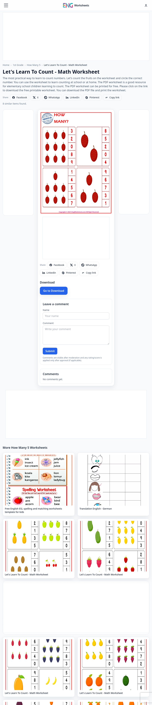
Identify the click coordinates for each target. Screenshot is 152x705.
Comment (48, 323)
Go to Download (53, 291)
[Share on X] (36, 97)
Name (46, 310)
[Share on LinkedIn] (72, 97)
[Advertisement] (76, 35)
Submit (50, 351)
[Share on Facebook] (19, 97)
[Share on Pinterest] (92, 97)
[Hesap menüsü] (146, 5)
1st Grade (18, 65)
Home (6, 65)
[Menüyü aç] (6, 5)
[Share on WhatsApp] (52, 97)
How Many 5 (33, 65)
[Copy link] (112, 97)
